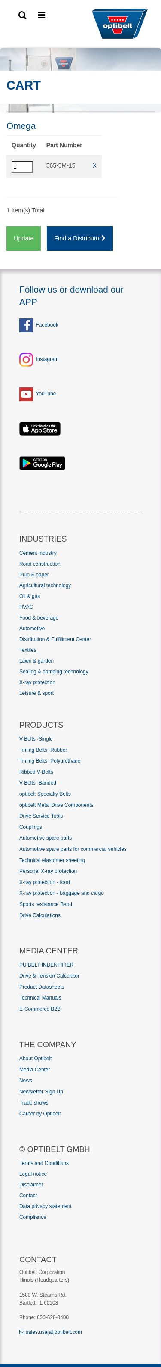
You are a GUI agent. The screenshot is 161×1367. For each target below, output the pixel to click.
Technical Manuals (40, 998)
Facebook (38, 325)
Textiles (27, 650)
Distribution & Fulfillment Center (55, 639)
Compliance (32, 1217)
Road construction (40, 564)
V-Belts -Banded (37, 783)
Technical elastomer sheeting (52, 860)
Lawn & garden (36, 661)
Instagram (47, 359)
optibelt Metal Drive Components (56, 805)
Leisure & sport (36, 693)
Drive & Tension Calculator (49, 976)
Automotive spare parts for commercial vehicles (73, 849)
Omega (21, 126)
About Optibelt (35, 1059)
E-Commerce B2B (40, 1009)
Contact (28, 1196)
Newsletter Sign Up (41, 1092)
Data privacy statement (45, 1206)
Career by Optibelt (40, 1114)
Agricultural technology (45, 585)
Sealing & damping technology (53, 672)
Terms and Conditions (44, 1163)
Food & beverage (38, 618)
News (25, 1080)
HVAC (26, 607)
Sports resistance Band (45, 904)
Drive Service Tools (41, 816)
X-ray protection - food (44, 882)
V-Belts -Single (36, 739)
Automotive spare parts (45, 838)
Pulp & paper (34, 575)
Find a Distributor (80, 238)
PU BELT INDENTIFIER (46, 965)
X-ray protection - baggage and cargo (61, 893)
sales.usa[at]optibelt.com (50, 1332)
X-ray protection (37, 682)
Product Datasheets (41, 987)
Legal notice (33, 1174)
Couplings (30, 827)
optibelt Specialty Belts (45, 794)
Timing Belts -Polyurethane (49, 761)
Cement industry (38, 553)
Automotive (32, 629)
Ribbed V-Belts (36, 772)
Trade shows (34, 1103)
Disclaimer (31, 1185)
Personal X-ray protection (48, 871)
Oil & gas (29, 596)
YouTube (46, 394)
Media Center (34, 1070)
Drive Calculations (40, 915)
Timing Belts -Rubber (43, 750)
